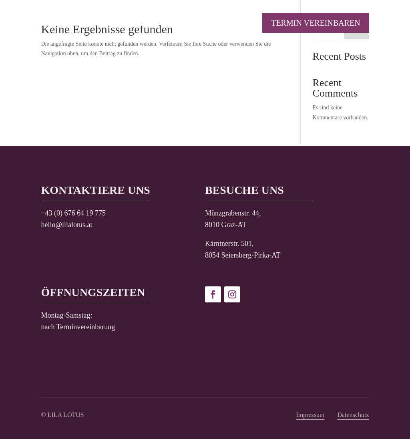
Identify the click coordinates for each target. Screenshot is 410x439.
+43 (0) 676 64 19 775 (73, 213)
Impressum (310, 414)
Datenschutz (353, 414)
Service (129, 23)
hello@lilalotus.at (66, 225)
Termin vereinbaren (315, 22)
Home (52, 23)
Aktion (88, 23)
